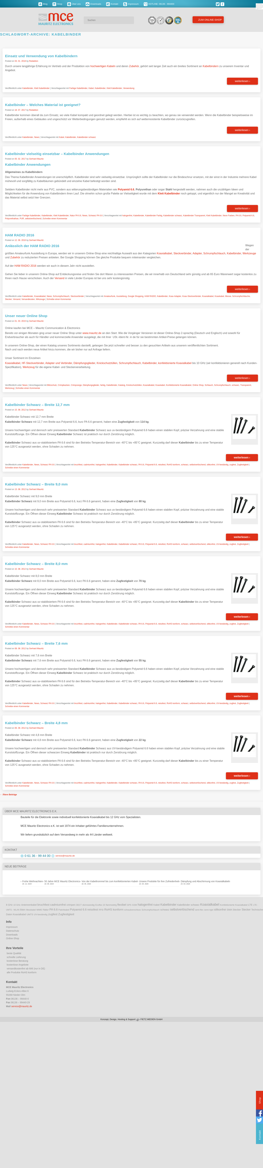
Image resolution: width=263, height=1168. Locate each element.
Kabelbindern (211, 66)
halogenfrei (127, 215)
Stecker (8, 299)
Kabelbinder (27, 88)
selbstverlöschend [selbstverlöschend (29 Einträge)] (182, 909)
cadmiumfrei (89, 464)
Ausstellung (121, 296)
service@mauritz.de (65, 855)
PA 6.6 (238, 215)
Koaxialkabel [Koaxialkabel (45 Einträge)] (209, 904)
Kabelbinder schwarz (86, 137)
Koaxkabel (219, 296)
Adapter (197, 253)
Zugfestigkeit (242, 464)
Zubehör (134, 66)
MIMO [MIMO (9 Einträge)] (39, 910)
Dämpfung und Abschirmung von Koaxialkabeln (205, 881)
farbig (102, 385)
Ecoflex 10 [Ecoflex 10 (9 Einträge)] (100, 905)
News (36, 137)
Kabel (91, 88)
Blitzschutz (52, 385)
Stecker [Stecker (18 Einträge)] (246, 909)
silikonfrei (211, 464)
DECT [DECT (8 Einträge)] (79, 905)
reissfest (162, 464)
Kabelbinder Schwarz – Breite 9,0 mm (36, 484)
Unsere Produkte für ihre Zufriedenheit (159, 881)
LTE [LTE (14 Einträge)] (250, 904)
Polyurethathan (12, 218)
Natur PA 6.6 (75, 215)
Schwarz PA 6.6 (95, 215)
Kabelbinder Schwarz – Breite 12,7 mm (37, 405)
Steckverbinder (182, 253)
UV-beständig (222, 464)
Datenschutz (12, 930)
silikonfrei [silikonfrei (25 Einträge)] (220, 909)
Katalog (121, 385)
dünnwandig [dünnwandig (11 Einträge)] (88, 905)
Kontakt (112, 4)
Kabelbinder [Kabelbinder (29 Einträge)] (168, 904)
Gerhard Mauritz (36, 159)
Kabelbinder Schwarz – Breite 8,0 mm (36, 564)
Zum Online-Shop (210, 19)
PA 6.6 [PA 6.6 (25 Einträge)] (53, 909)
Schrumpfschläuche (241, 296)
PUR (22, 218)
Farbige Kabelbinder (78, 88)
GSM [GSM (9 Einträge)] (134, 905)
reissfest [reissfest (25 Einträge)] (92, 909)
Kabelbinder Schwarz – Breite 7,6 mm (36, 643)
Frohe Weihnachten (32, 881)
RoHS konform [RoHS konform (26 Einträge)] (113, 909)
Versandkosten (28, 299)
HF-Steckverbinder (33, 363)
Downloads (93, 4)
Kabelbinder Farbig (153, 215)
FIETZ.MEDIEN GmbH (151, 1019)
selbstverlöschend (33, 218)
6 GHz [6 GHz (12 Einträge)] (9, 905)
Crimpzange (76, 385)
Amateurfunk (109, 296)
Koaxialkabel (164, 253)
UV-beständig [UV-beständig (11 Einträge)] (40, 914)
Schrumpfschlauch (214, 253)
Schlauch (209, 385)
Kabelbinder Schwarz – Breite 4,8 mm (36, 723)
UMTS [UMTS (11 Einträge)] (30, 914)
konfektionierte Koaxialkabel (175, 363)
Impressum (131, 4)
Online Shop (198, 385)
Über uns (74, 4)
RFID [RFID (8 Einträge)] (101, 910)
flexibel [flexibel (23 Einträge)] (121, 904)
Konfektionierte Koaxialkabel (178, 385)
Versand (59, 278)
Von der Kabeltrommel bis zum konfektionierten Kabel (109, 881)
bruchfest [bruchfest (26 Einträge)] (43, 904)
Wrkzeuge (40, 299)
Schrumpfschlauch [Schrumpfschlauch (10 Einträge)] (151, 910)
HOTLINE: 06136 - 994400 (159, 4)
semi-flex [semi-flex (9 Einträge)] (199, 910)
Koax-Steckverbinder (191, 296)
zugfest (232, 464)
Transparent (245, 385)
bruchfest (78, 464)
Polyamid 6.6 (248, 215)
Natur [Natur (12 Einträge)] (46, 910)
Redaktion (33, 61)
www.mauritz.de (92, 333)
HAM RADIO (150, 296)
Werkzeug (29, 367)
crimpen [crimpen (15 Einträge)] (71, 904)
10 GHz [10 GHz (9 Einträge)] (17, 905)
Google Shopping (135, 296)
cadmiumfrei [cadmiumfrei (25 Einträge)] (58, 904)
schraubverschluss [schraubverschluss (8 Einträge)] (132, 910)
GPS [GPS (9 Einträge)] (129, 905)
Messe (228, 296)
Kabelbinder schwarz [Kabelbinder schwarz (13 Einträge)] (188, 904)
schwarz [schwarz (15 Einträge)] (164, 909)
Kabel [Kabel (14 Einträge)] (156, 904)
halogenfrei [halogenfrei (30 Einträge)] (145, 904)
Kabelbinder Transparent (194, 215)
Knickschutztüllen (107, 363)
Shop (57, 4)
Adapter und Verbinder (58, 363)
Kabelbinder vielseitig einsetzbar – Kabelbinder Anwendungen (57, 154)
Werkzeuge (249, 253)
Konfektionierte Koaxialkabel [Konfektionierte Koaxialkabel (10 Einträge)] (233, 905)
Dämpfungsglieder (84, 363)
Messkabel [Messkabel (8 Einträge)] (31, 910)
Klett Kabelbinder (41, 88)
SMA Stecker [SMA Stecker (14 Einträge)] (234, 909)
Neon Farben (228, 215)
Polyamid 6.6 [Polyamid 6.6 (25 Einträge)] (78, 909)
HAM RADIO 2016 (19, 235)
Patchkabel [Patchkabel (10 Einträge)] (63, 910)
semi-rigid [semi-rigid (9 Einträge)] (208, 910)
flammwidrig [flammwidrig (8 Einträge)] (111, 905)
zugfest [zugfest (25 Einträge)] (52, 914)
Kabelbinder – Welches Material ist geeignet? (43, 105)
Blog (42, 4)
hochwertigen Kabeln (102, 66)
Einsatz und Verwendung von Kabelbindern (41, 56)
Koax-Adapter (175, 296)
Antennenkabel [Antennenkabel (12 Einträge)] (29, 905)
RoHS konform (173, 464)
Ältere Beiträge (8, 794)
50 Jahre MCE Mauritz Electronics (62, 881)
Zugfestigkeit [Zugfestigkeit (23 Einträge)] (66, 914)
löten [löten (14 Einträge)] (22, 909)
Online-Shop (12, 938)
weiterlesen (242, 81)
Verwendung (128, 88)
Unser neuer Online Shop (26, 316)
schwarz (235, 385)
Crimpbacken (64, 385)
